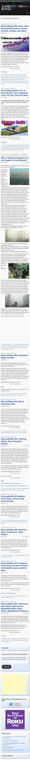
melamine (18, 640)
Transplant (21, 82)
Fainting (23, 488)
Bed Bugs (7, 520)
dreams (19, 488)
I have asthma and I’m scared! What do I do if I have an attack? (14, 737)
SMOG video (15, 347)
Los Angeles (8, 345)
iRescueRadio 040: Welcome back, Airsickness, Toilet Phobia (14, 532)
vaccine (26, 82)
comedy (27, 145)
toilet (11, 557)
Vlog (5, 349)
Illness (3, 155)
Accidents (8, 431)
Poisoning (24, 155)
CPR (6, 393)
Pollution (23, 345)
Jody (26, 596)
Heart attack (7, 640)
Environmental (15, 154)
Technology (19, 395)
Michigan (13, 77)
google (4, 146)
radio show (8, 81)
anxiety (9, 555)
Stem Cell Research (8, 82)
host (16, 596)
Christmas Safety (19, 431)
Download (16, 66)
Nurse (23, 640)
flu (2, 146)
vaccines (3, 84)
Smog (10, 347)
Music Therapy (25, 148)
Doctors (6, 76)
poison (18, 345)
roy (10, 597)
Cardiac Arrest (15, 638)
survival (21, 150)
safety (15, 395)
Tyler (13, 597)
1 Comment (26, 162)
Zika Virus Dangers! (8, 747)
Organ (23, 77)
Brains (9, 638)
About (9, 1)
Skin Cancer (25, 81)
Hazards (23, 154)
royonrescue (19, 81)
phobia (3, 557)
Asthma (12, 74)
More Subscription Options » (15, 706)
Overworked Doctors (10, 79)
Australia (17, 74)
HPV (14, 76)
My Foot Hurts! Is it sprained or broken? (13, 750)
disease (10, 488)
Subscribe (6, 666)
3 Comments (25, 613)
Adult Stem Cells (6, 74)
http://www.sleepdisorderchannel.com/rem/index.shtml (14, 485)
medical (23, 76)
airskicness (5, 555)
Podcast (17, 79)
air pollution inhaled (7, 344)
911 (3, 393)
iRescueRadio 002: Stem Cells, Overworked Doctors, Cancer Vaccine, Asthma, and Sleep (15, 28)
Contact (18, 1)
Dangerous (21, 344)
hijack (17, 393)
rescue (6, 150)
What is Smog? (10, 349)
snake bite (11, 150)
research (14, 81)
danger (16, 344)
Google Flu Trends (11, 146)
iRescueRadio (5, 24)
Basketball (5, 638)
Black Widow (10, 145)
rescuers (3, 523)
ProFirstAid (3, 81)
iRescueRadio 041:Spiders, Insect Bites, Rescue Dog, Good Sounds (13, 498)
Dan (7, 596)
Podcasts (13, 24)
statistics (24, 432)
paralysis (14, 490)
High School (13, 640)
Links (22, 1)
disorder (15, 488)
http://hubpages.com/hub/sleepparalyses (11, 483)
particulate (14, 345)
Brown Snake (16, 145)
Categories (13, 1)
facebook (10, 393)
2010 (4, 431)
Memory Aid (7, 77)
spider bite (16, 150)
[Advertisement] (14, 684)
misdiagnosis (18, 77)
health (10, 76)
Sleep (2, 82)
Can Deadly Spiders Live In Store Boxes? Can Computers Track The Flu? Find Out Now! (14, 92)
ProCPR (22, 79)
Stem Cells (16, 82)
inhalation (3, 345)
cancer (20, 74)
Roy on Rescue (3, 1)
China (13, 344)
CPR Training (24, 638)
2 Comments (25, 445)
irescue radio (18, 76)
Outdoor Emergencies (13, 155)
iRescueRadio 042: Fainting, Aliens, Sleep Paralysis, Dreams (13, 441)
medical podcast (12, 148)
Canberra (22, 145)
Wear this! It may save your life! (11, 740)
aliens (4, 488)
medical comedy (5, 148)
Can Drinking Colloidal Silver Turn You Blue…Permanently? (14, 744)
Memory (2, 77)
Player (26, 640)
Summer (20, 347)
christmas (13, 431)
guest (10, 596)
